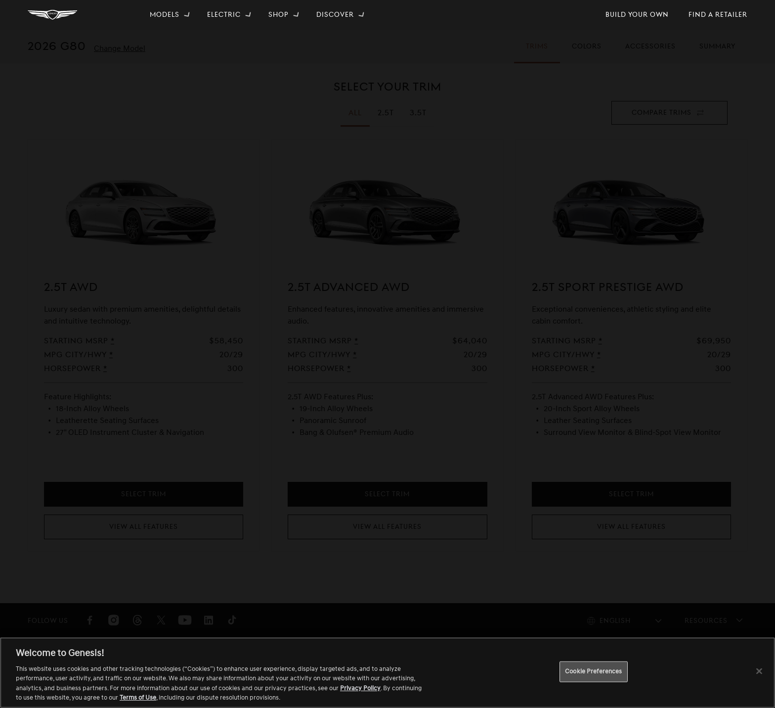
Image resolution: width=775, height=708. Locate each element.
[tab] (386, 113)
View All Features (143, 526)
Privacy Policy (360, 688)
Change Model (119, 48)
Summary (717, 52)
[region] (387, 672)
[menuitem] (170, 15)
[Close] (759, 671)
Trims (542, 52)
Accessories (650, 52)
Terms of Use (138, 698)
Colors (588, 52)
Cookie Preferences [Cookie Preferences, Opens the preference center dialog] (593, 671)
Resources (706, 620)
